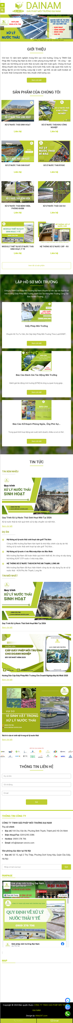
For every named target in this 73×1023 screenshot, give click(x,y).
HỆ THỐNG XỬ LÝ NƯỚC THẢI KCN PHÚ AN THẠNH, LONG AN (33, 563)
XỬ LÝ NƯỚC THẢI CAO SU (54, 206)
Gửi (36, 802)
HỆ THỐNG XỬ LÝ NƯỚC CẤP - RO (54, 246)
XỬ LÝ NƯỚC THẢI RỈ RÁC (54, 165)
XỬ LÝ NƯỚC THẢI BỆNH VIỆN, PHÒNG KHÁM (18, 207)
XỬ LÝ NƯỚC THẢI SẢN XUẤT (17, 165)
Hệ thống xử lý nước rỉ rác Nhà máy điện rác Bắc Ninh (30, 551)
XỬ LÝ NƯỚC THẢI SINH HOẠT (18, 125)
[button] (2, 28)
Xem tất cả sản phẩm (36, 265)
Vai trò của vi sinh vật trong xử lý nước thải (20, 735)
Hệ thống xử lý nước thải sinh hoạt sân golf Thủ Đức (29, 539)
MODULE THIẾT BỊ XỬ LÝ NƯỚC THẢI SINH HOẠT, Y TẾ (18, 247)
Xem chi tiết (37, 80)
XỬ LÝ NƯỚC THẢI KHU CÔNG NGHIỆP (54, 126)
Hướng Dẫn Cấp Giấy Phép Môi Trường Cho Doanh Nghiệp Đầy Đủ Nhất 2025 (35, 676)
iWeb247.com (41, 1015)
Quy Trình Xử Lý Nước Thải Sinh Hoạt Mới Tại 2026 (24, 623)
